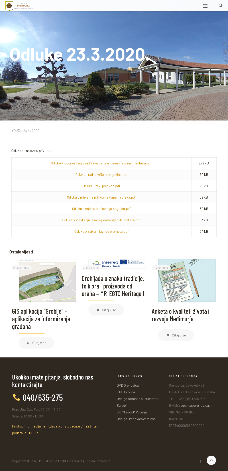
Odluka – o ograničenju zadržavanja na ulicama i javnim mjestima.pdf (101, 163)
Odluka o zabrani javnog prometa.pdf (101, 231)
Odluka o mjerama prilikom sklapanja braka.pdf (101, 197)
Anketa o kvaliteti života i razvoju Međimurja (181, 315)
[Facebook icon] (200, 461)
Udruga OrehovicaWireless (136, 419)
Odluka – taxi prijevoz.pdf (101, 186)
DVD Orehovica (128, 385)
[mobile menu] (205, 5)
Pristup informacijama (28, 426)
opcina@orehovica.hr (197, 405)
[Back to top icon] (211, 460)
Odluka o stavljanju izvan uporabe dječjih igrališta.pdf (101, 220)
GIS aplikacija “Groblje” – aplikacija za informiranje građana (41, 318)
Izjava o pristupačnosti (65, 426)
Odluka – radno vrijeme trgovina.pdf (101, 174)
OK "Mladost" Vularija (132, 412)
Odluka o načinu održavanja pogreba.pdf (101, 208)
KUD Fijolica (126, 392)
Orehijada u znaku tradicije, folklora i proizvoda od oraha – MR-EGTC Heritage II (114, 285)
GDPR (33, 433)
